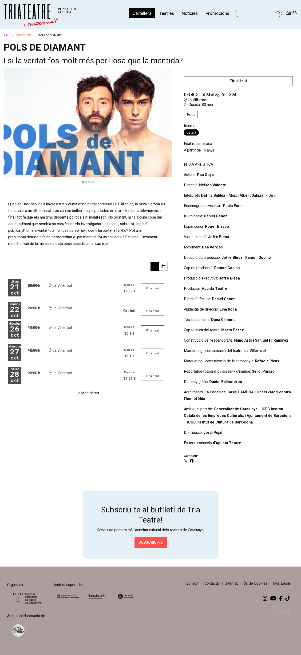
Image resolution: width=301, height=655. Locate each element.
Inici (6, 35)
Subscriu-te (151, 542)
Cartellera (24, 35)
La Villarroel (195, 100)
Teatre (190, 114)
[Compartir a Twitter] (186, 461)
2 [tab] (86, 182)
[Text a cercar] (258, 13)
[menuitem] (142, 13)
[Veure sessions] (154, 266)
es (294, 13)
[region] (88, 126)
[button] (279, 13)
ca (288, 13)
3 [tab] (89, 182)
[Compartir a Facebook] (192, 461)
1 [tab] (83, 182)
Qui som (192, 583)
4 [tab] (92, 182)
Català (191, 132)
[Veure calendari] (163, 266)
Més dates (87, 393)
